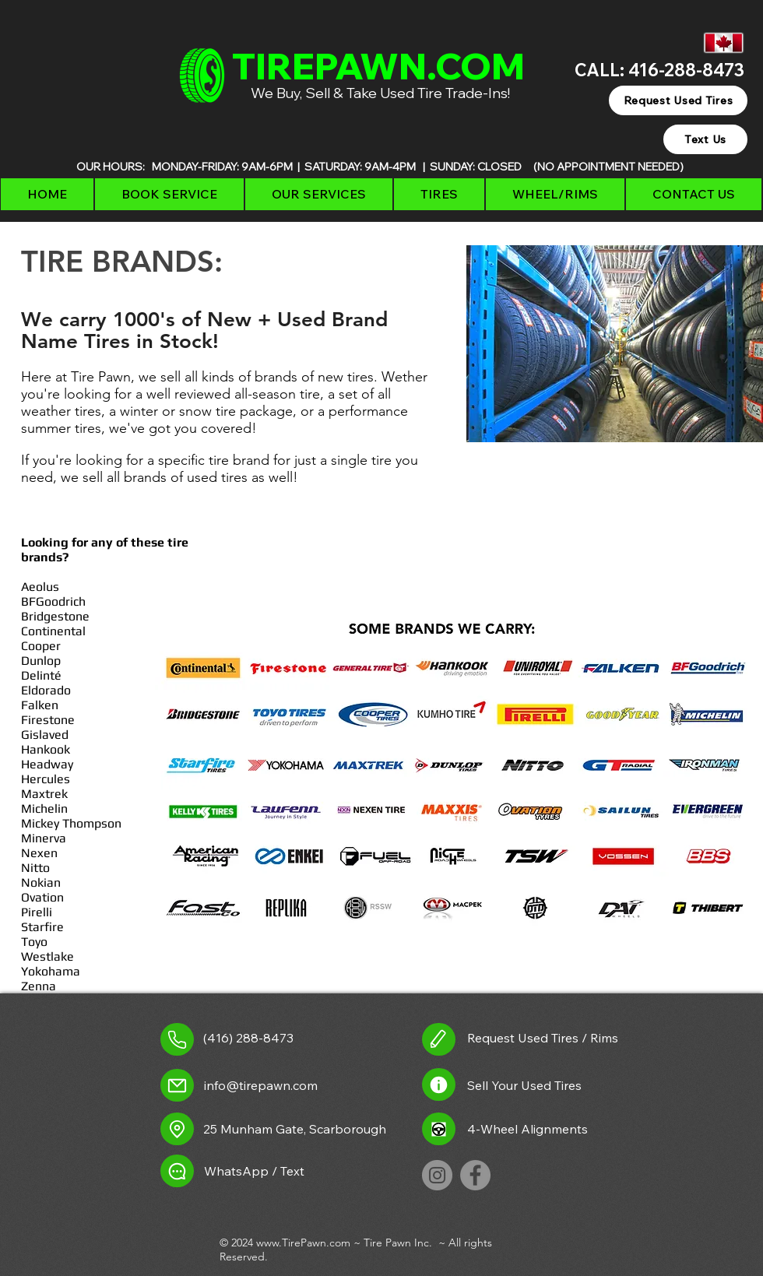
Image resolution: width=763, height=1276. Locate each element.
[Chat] (177, 1171)
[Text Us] (705, 139)
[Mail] (177, 1085)
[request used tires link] (438, 1039)
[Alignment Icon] (438, 1129)
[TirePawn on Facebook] (475, 1175)
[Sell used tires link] (438, 1084)
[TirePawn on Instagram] (437, 1175)
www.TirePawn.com (303, 1243)
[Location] (177, 1129)
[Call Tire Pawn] (177, 1039)
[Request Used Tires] (678, 100)
